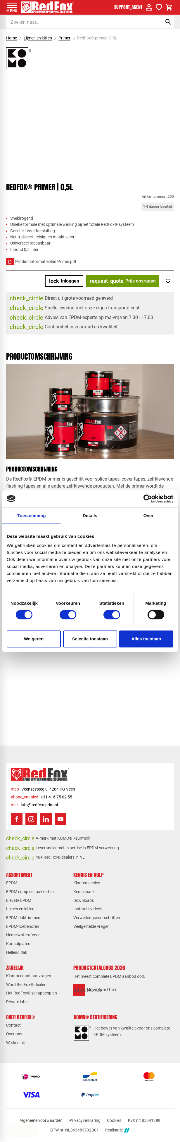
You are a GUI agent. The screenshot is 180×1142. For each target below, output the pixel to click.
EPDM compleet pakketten (30, 891)
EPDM (11, 883)
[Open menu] (12, 7)
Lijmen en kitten (37, 38)
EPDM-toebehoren (22, 926)
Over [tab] (148, 515)
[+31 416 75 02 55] (41, 797)
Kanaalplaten (18, 943)
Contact (13, 1025)
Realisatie (117, 1130)
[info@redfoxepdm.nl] (34, 805)
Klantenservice (86, 883)
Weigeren (34, 638)
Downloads (83, 900)
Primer (64, 38)
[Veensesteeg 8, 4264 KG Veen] (43, 789)
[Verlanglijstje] (159, 7)
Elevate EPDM (18, 900)
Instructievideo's (87, 909)
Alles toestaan (146, 638)
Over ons (14, 1034)
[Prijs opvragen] (122, 281)
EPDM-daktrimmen (23, 917)
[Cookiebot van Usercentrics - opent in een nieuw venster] (147, 498)
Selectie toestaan (90, 638)
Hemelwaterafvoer (23, 935)
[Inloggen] (64, 281)
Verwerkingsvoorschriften (96, 917)
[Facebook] (16, 819)
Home (11, 38)
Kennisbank (84, 891)
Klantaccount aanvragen (28, 975)
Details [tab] (90, 515)
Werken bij (15, 1042)
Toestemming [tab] (31, 515)
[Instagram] (31, 819)
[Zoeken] (78, 22)
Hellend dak (16, 952)
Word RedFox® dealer (26, 984)
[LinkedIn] (46, 819)
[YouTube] (60, 819)
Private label (17, 1001)
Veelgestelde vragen (91, 926)
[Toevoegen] (168, 281)
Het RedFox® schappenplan (31, 993)
